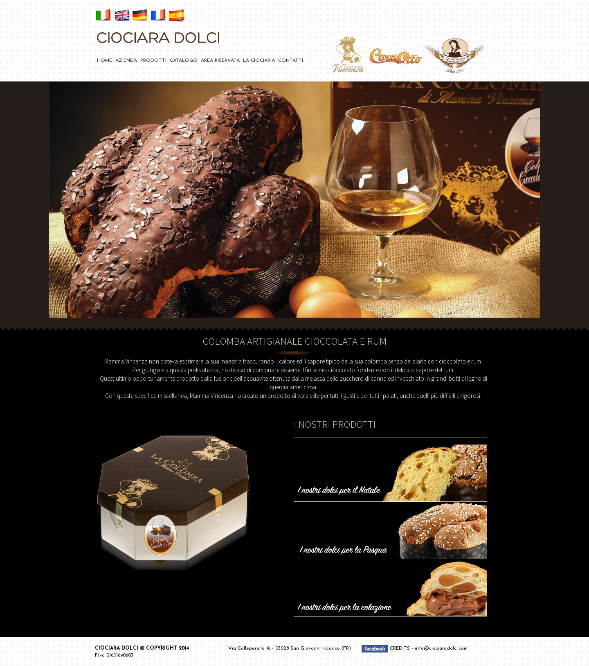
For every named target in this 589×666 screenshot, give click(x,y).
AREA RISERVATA (220, 60)
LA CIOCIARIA (259, 60)
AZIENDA (126, 60)
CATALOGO (184, 60)
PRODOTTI (153, 60)
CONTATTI (290, 60)
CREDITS (400, 648)
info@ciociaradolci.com (441, 648)
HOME (104, 60)
